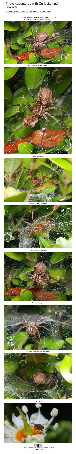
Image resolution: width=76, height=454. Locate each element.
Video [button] (48, 11)
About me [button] (9, 11)
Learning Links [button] (31, 11)
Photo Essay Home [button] (19, 11)
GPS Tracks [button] (41, 11)
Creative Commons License (46, 447)
